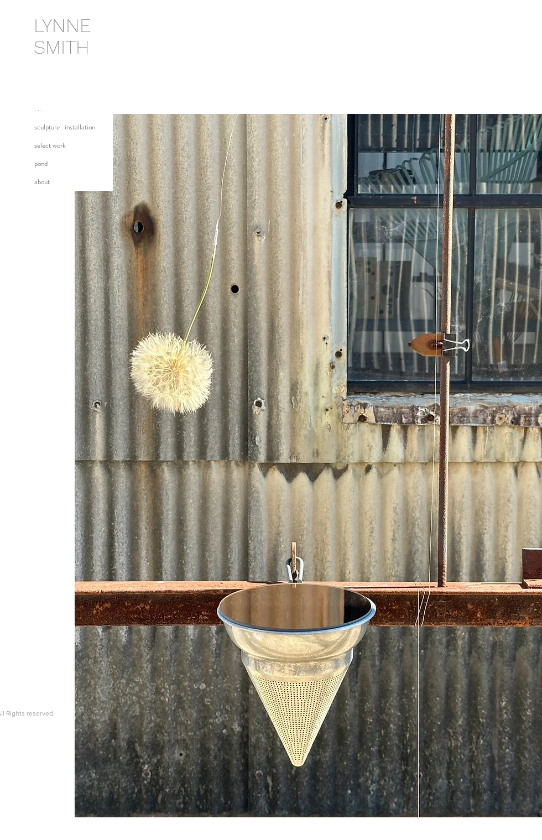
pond (41, 163)
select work (50, 145)
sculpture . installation (64, 127)
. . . (38, 108)
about (42, 181)
